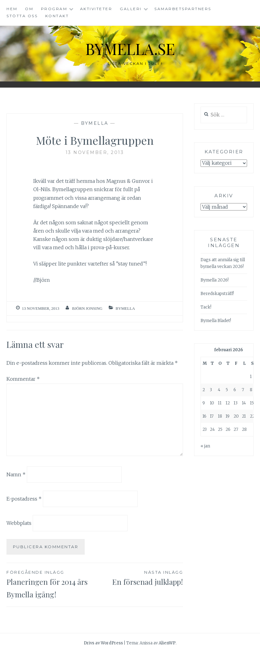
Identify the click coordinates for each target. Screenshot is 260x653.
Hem (12, 8)
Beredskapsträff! (217, 293)
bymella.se (130, 48)
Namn (16, 474)
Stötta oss (22, 16)
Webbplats (18, 523)
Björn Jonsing (87, 308)
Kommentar (23, 379)
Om (29, 8)
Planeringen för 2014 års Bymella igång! (50, 584)
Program (54, 8)
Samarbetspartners (182, 8)
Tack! (206, 307)
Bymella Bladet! (216, 320)
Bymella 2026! (215, 280)
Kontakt (57, 16)
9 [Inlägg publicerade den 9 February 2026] (203, 403)
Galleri (131, 8)
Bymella (94, 123)
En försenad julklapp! (139, 578)
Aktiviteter (96, 8)
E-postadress (24, 499)
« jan (205, 446)
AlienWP (167, 643)
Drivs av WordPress (103, 643)
